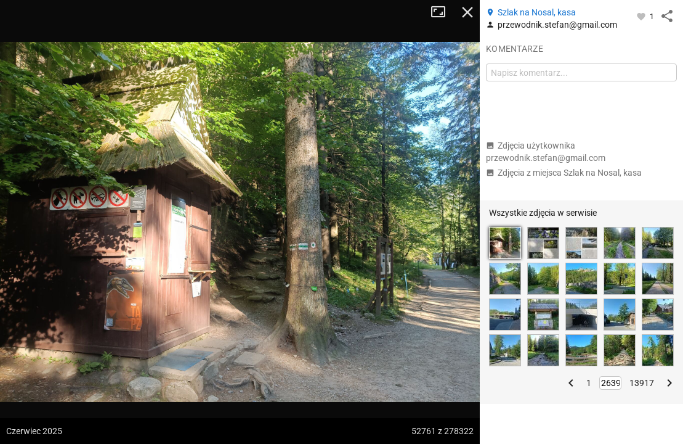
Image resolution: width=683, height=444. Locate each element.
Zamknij (467, 12)
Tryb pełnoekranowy (442, 12)
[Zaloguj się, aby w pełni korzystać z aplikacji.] (642, 16)
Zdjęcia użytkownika (545, 152)
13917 (641, 383)
